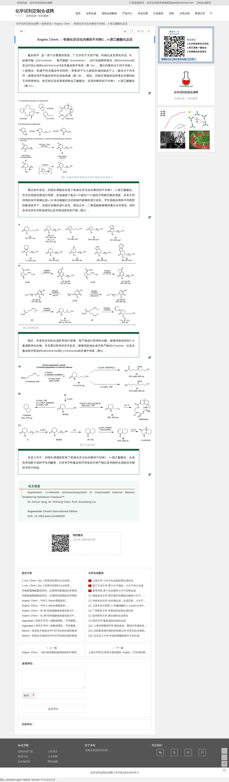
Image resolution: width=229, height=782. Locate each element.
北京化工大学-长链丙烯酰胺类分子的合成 (117, 635)
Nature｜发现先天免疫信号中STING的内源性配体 (49, 630)
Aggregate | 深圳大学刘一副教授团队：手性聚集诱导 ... (52, 620)
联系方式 (23, 756)
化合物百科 (24, 761)
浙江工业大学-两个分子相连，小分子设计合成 (117, 585)
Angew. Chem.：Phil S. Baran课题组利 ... (45, 600)
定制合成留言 (203, 2)
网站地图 (53, 761)
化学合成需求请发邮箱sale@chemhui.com (170, 2)
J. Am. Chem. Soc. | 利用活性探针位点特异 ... (47, 580)
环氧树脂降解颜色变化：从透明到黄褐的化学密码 (49, 590)
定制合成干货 (25, 751)
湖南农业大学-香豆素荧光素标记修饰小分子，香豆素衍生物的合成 (129, 595)
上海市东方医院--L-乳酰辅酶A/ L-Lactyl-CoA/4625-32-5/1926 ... (127, 605)
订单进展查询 (136, 2)
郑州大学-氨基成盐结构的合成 (109, 620)
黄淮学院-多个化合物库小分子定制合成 (114, 590)
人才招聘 (53, 756)
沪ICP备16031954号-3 (126, 772)
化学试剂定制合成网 (41, 2)
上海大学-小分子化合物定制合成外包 (112, 580)
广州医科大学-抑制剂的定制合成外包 (112, 610)
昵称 (29, 695)
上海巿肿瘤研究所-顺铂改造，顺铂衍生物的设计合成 (123, 625)
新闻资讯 (47, 23)
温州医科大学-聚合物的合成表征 (110, 615)
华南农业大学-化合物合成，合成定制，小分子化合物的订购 (125, 600)
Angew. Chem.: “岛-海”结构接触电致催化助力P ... (49, 610)
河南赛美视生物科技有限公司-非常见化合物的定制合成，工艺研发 (130, 630)
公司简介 (53, 751)
